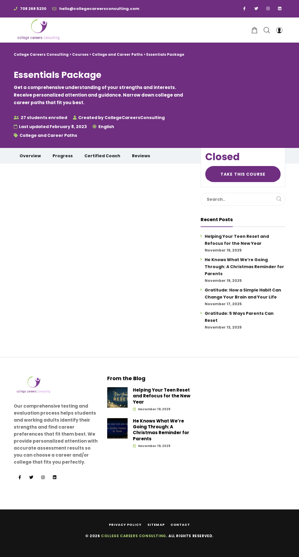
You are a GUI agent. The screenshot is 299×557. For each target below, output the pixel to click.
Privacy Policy (125, 524)
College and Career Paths (48, 135)
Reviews (141, 156)
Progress (63, 156)
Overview (30, 156)
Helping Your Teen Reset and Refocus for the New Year (237, 239)
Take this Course (242, 174)
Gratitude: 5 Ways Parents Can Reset (239, 316)
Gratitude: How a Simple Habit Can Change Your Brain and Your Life (243, 293)
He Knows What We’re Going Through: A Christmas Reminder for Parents (244, 267)
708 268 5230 (30, 8)
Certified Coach (102, 156)
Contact (180, 524)
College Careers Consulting (133, 535)
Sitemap (156, 524)
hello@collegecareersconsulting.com (95, 8)
